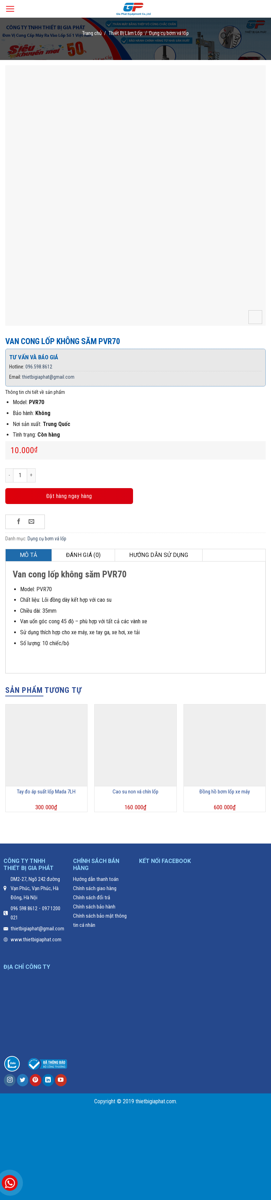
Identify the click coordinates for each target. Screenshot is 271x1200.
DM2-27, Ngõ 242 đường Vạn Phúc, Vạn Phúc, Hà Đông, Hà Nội (35, 888)
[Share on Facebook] (19, 522)
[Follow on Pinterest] (35, 1080)
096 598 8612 (24, 908)
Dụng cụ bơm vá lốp (169, 33)
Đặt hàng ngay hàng (69, 496)
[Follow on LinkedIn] (48, 1080)
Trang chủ (92, 33)
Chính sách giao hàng (94, 888)
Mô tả (28, 555)
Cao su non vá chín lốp (135, 791)
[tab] (29, 555)
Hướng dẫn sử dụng (158, 555)
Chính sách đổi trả (91, 897)
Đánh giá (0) (83, 555)
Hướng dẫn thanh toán (96, 879)
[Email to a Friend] (31, 522)
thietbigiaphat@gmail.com (48, 377)
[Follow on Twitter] (23, 1080)
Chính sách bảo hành (94, 907)
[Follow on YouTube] (61, 1080)
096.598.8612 (38, 367)
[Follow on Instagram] (10, 1080)
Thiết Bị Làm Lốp (126, 33)
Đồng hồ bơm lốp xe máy (224, 791)
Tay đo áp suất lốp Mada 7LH (46, 791)
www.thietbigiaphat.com (36, 939)
